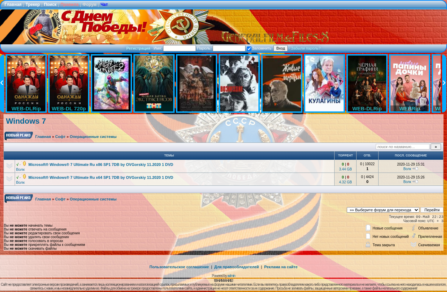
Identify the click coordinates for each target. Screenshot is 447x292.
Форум (89, 4)
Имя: (175, 48)
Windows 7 (26, 121)
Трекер (32, 4)
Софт (60, 136)
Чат (104, 4)
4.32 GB (345, 182)
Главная (13, 4)
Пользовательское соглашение (179, 267)
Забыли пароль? (306, 48)
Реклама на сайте (281, 267)
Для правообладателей (236, 267)
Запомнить (259, 48)
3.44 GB (345, 169)
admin (231, 276)
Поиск (50, 4)
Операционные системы (93, 136)
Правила (69, 4)
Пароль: (221, 48)
